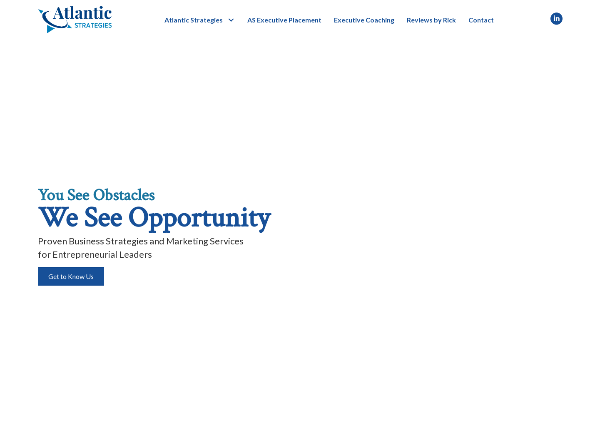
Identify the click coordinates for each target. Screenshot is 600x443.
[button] (231, 20)
